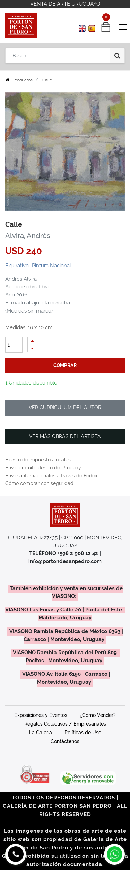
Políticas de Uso (82, 732)
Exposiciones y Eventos (40, 715)
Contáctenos (65, 741)
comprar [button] (65, 365)
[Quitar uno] (32, 348)
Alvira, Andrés (27, 235)
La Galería (40, 732)
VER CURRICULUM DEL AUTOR (65, 407)
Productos (23, 80)
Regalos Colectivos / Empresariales (65, 724)
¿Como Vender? (98, 715)
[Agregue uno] (32, 341)
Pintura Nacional (51, 265)
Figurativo (17, 265)
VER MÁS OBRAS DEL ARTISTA (65, 436)
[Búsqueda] (117, 55)
